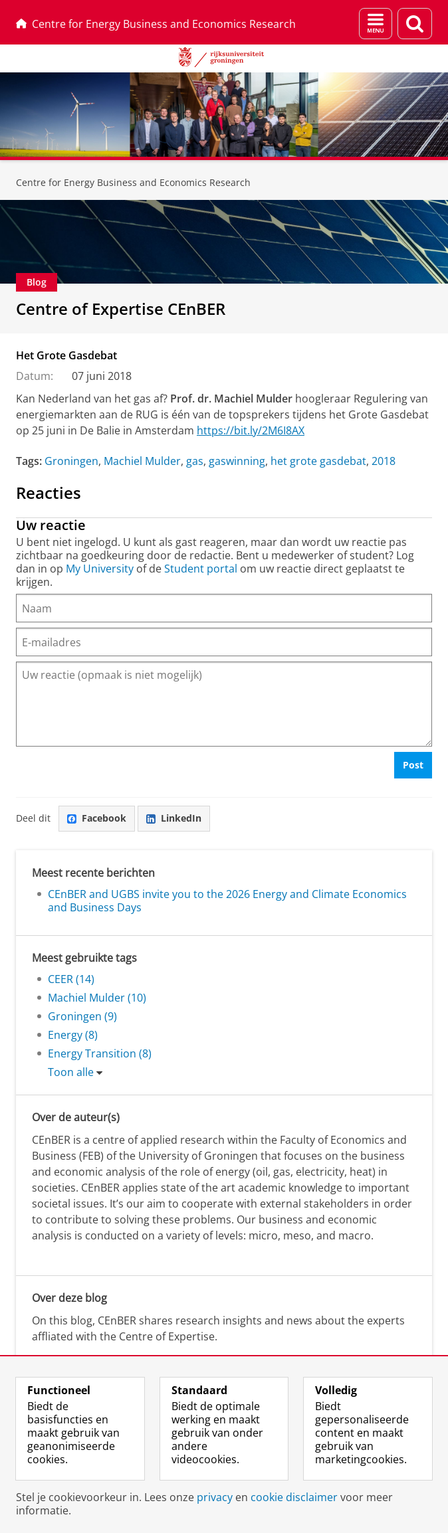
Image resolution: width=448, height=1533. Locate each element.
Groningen (71, 461)
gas (194, 461)
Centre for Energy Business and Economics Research (156, 24)
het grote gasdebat (318, 461)
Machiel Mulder (142, 461)
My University (100, 568)
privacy (215, 1497)
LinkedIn (173, 818)
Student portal (200, 568)
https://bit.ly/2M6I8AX (250, 430)
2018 (383, 461)
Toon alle (71, 1072)
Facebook (96, 818)
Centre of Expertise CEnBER (120, 308)
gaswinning (237, 461)
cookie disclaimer (294, 1497)
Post (413, 765)
